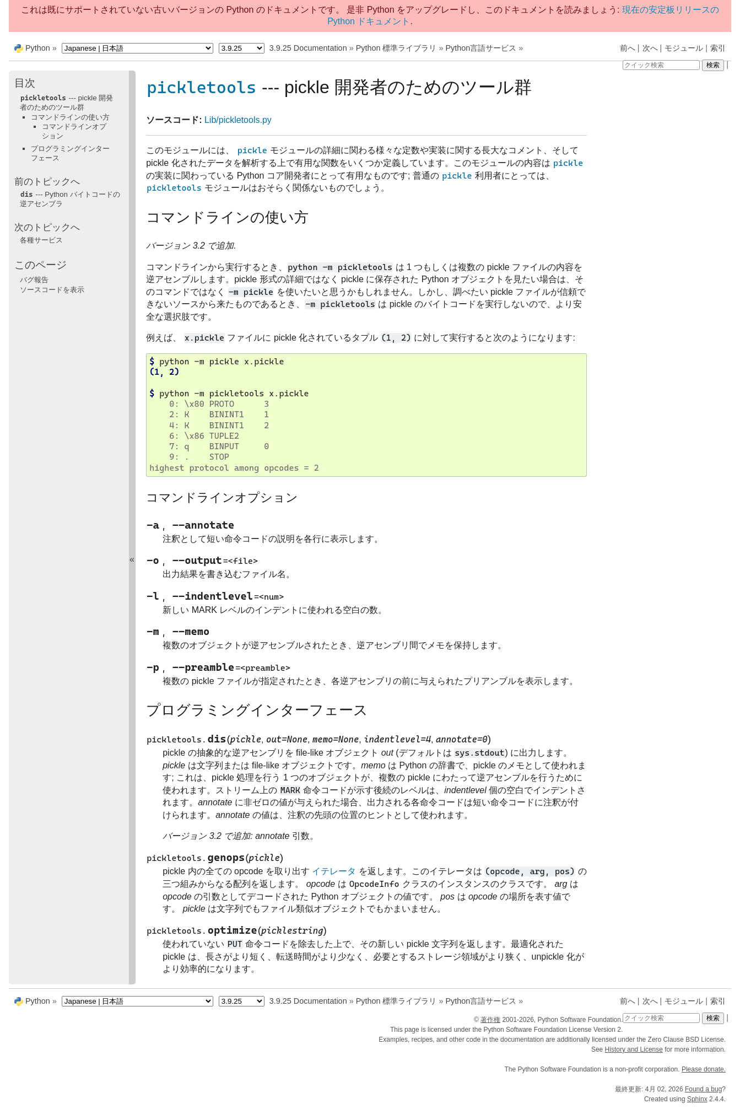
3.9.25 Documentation (308, 48)
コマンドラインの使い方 (70, 117)
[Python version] (241, 48)
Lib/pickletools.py (238, 120)
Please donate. (704, 1069)
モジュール (684, 48)
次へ (650, 48)
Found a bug (703, 1089)
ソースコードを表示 (52, 290)
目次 (24, 83)
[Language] (137, 48)
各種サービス (41, 240)
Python (37, 48)
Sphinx (697, 1099)
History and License (634, 1049)
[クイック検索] (661, 65)
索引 (718, 48)
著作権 (490, 1020)
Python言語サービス (480, 48)
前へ (627, 48)
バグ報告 (34, 280)
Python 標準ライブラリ (396, 48)
